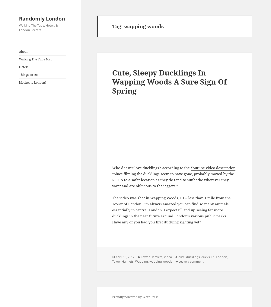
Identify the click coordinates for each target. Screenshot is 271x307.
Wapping (141, 261)
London (221, 257)
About (23, 52)
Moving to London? (32, 82)
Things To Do (28, 75)
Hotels (23, 67)
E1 (213, 257)
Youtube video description (213, 167)
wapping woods (160, 261)
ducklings (193, 257)
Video (168, 257)
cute (181, 257)
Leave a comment (191, 261)
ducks (205, 257)
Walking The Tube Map (35, 59)
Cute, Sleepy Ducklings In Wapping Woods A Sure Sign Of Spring (169, 82)
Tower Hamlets (151, 257)
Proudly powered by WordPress (135, 297)
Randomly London (42, 18)
